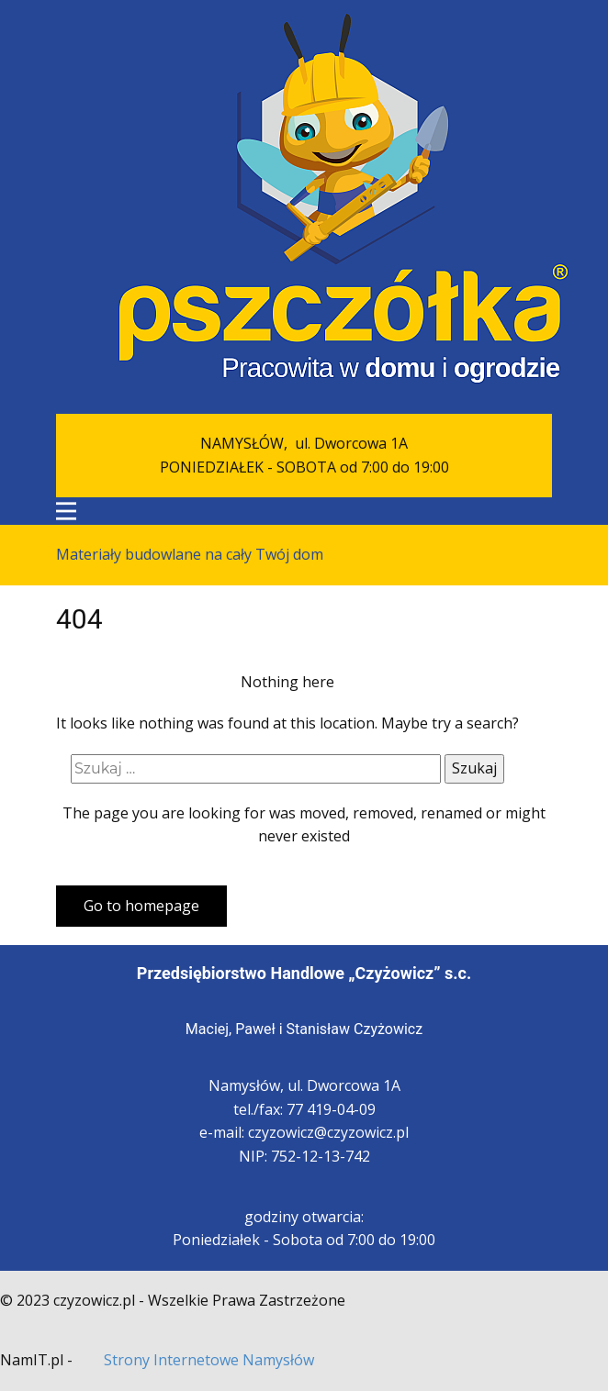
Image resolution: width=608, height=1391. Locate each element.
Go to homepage (141, 906)
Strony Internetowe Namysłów (209, 1360)
